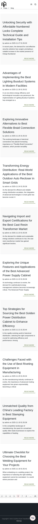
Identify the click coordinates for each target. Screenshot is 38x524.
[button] (31, 4)
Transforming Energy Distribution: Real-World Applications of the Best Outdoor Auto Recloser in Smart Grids (18, 174)
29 (35, 496)
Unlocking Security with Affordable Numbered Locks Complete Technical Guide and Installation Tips (17, 31)
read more (29, 58)
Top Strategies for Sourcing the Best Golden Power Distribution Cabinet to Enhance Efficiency (19, 317)
